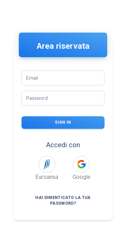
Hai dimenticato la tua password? (63, 200)
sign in (63, 122)
